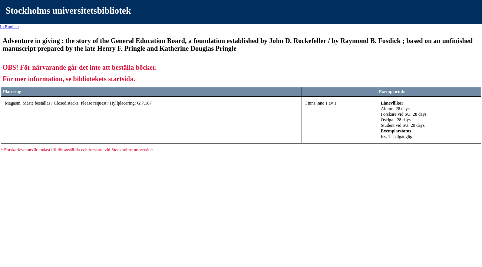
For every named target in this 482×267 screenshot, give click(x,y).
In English (9, 26)
